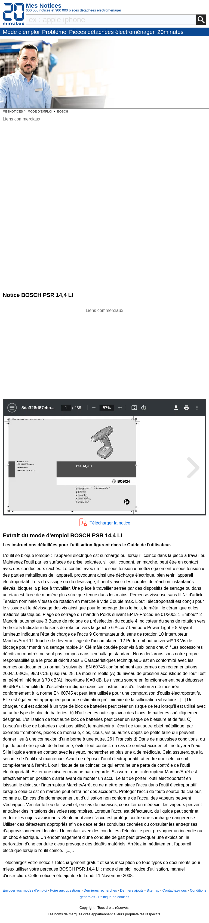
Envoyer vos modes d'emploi (25, 890)
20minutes (170, 32)
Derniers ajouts (131, 890)
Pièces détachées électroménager (112, 32)
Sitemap (152, 890)
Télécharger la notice (110, 523)
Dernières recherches (100, 890)
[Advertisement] (104, 352)
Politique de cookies (113, 897)
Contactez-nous (174, 890)
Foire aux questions (65, 890)
